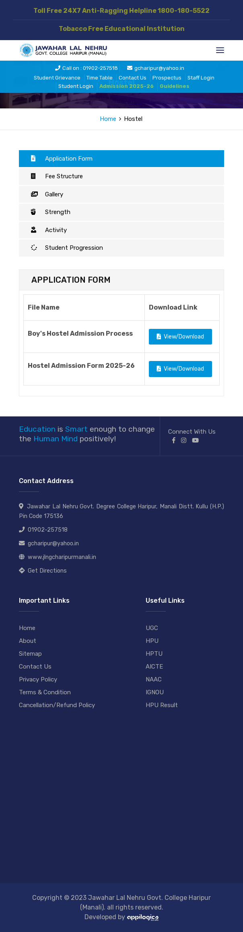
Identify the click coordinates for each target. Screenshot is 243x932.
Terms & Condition (45, 692)
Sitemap (30, 653)
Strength (50, 212)
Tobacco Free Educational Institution (122, 29)
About (27, 640)
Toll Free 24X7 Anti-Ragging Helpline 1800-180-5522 (121, 10)
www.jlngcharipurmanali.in (62, 557)
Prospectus (166, 78)
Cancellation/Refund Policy (57, 705)
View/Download (180, 336)
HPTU (154, 653)
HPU (152, 640)
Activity (49, 230)
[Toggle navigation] (220, 50)
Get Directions (47, 570)
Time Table (99, 78)
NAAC (154, 679)
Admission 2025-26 (126, 86)
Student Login (75, 86)
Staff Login (200, 78)
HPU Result (162, 705)
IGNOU (155, 692)
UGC (152, 628)
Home (108, 118)
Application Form (62, 158)
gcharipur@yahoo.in (155, 68)
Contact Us (132, 78)
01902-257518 (48, 529)
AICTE (154, 666)
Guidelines (174, 86)
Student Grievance (57, 78)
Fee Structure (57, 176)
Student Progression (67, 247)
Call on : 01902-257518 (86, 68)
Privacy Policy (38, 679)
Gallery (47, 194)
